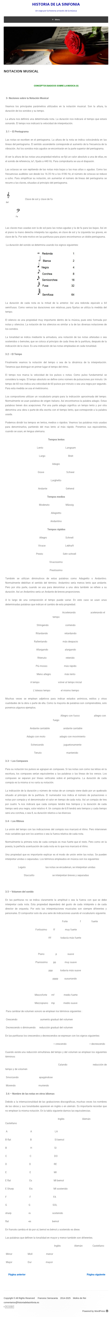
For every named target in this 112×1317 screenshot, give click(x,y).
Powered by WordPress (95, 1311)
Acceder (9, 1307)
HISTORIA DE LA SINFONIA (56, 4)
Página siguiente (96, 1274)
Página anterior (17, 1274)
